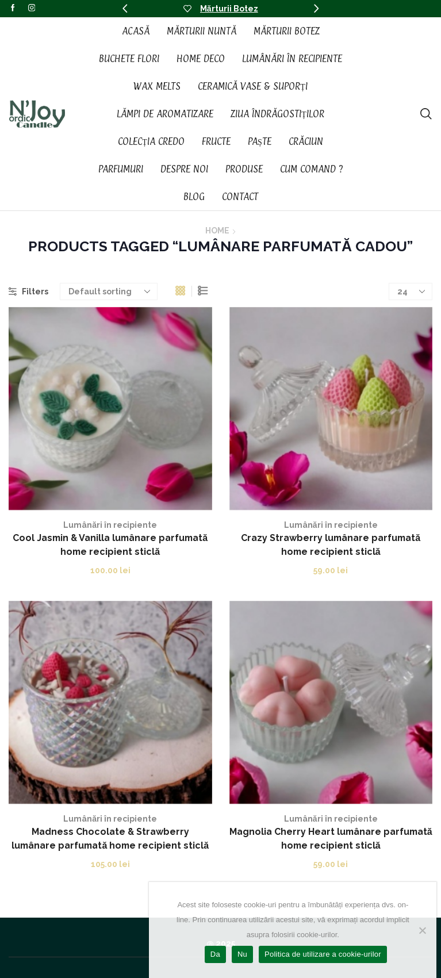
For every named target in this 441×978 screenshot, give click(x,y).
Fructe (216, 141)
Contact (240, 196)
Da (215, 954)
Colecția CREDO (151, 141)
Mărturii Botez (229, 8)
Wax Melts (157, 86)
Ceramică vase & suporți (253, 86)
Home (217, 230)
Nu (242, 954)
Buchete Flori (129, 58)
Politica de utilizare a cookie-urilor (322, 954)
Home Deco (201, 58)
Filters (28, 291)
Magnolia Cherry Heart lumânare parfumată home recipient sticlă (330, 838)
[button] (125, 8)
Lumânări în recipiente (292, 58)
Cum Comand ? (311, 169)
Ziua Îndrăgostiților (277, 114)
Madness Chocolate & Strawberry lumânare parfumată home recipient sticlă (110, 838)
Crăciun (306, 141)
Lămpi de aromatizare (165, 114)
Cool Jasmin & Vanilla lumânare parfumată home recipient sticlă (110, 544)
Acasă (135, 31)
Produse (244, 169)
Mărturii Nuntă (201, 31)
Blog (194, 196)
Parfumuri (120, 169)
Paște (259, 141)
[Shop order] (109, 291)
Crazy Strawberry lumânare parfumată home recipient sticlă (330, 544)
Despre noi (184, 169)
